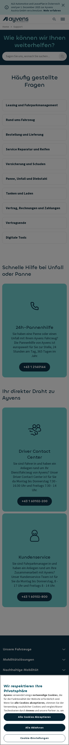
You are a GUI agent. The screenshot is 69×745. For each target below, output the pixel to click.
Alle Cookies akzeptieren (34, 717)
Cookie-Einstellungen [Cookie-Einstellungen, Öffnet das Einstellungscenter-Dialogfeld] (34, 739)
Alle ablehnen (34, 728)
